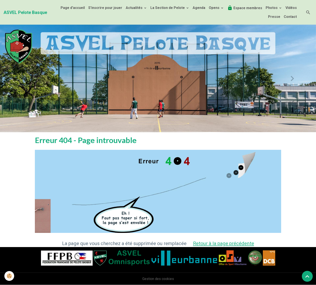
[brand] (25, 12)
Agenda (199, 8)
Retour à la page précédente (223, 243)
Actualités (134, 8)
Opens (214, 8)
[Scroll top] (307, 276)
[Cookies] (9, 276)
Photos (272, 8)
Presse (274, 17)
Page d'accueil (73, 8)
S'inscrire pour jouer (105, 8)
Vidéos (291, 8)
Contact (290, 17)
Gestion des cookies (158, 279)
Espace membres (244, 7)
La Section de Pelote (168, 8)
